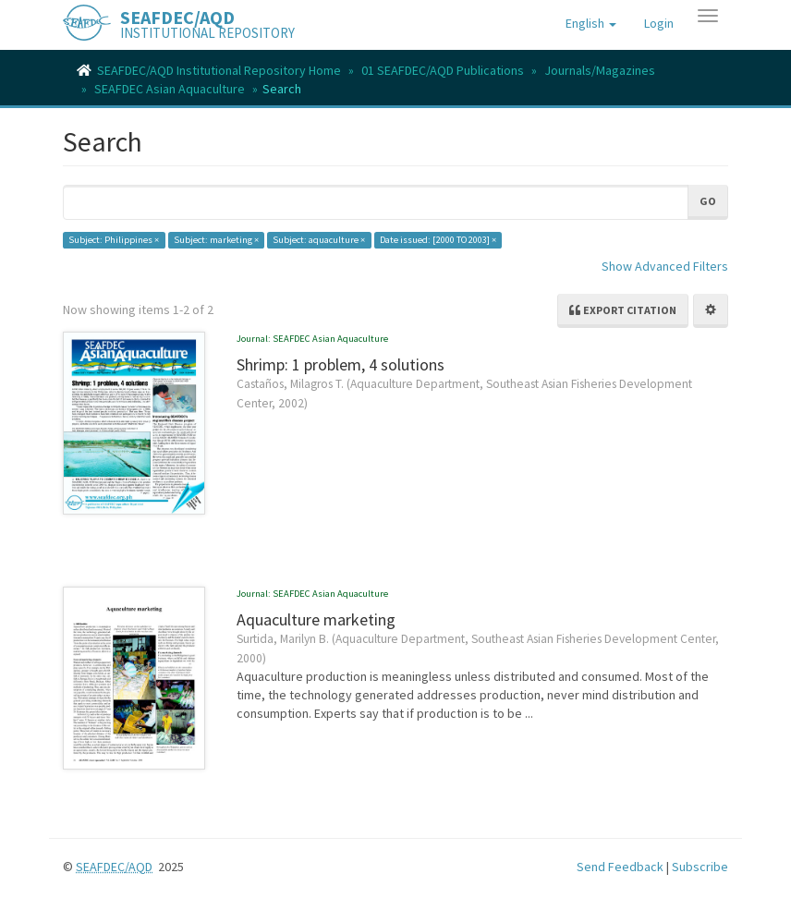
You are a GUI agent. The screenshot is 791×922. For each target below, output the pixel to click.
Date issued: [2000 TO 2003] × (438, 240)
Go (708, 201)
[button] (591, 23)
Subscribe (700, 866)
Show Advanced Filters (665, 266)
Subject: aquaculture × (319, 240)
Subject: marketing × (216, 240)
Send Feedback (620, 866)
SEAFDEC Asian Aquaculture (169, 88)
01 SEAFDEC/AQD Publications (442, 70)
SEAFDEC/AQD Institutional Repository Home (219, 70)
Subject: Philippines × (113, 240)
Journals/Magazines (599, 70)
